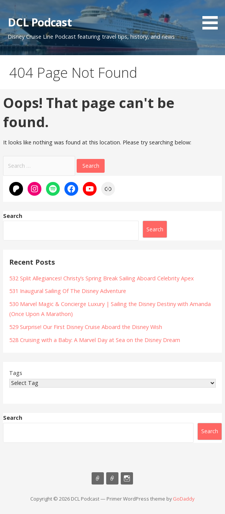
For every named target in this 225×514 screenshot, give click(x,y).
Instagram (127, 478)
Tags (15, 372)
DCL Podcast (40, 22)
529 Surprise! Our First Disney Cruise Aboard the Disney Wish (85, 327)
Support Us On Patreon (112, 478)
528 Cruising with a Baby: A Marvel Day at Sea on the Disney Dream (94, 340)
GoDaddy (183, 498)
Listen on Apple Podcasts (98, 478)
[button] (212, 16)
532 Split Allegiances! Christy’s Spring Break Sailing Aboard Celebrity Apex (101, 278)
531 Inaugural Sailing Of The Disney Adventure (67, 291)
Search (12, 215)
